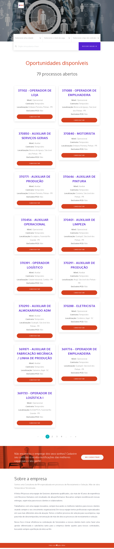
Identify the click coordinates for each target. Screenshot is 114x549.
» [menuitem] (75, 437)
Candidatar (34, 117)
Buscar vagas (89, 46)
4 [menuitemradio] (61, 437)
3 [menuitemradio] (56, 437)
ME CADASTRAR (92, 458)
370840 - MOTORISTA (79, 133)
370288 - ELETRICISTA (79, 306)
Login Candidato (91, 5)
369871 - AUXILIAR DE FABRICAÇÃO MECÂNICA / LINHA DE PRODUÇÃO (35, 354)
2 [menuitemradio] (52, 437)
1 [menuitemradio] (47, 437)
